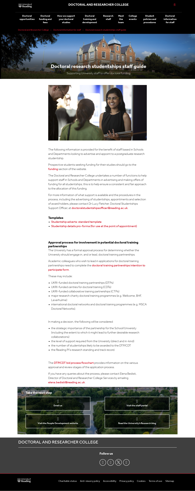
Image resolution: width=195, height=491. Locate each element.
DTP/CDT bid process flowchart (74, 363)
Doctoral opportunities (27, 18)
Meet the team (121, 19)
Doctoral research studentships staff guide (105, 30)
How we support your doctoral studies (66, 19)
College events (133, 18)
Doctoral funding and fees (45, 19)
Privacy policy (126, 481)
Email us (58, 405)
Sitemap (169, 481)
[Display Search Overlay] (174, 4)
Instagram (110, 462)
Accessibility (109, 481)
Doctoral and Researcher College (33, 30)
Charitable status (67, 481)
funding (53, 169)
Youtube (126, 462)
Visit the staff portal (137, 405)
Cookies (141, 481)
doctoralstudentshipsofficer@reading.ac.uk (100, 208)
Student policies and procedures (149, 19)
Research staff (108, 18)
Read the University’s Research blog (137, 423)
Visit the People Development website (58, 423)
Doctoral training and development (89, 19)
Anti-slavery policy (90, 481)
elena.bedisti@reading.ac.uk (66, 382)
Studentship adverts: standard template (76, 222)
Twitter (118, 462)
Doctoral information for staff (170, 19)
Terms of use (155, 481)
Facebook (103, 462)
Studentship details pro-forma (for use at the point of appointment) (94, 226)
